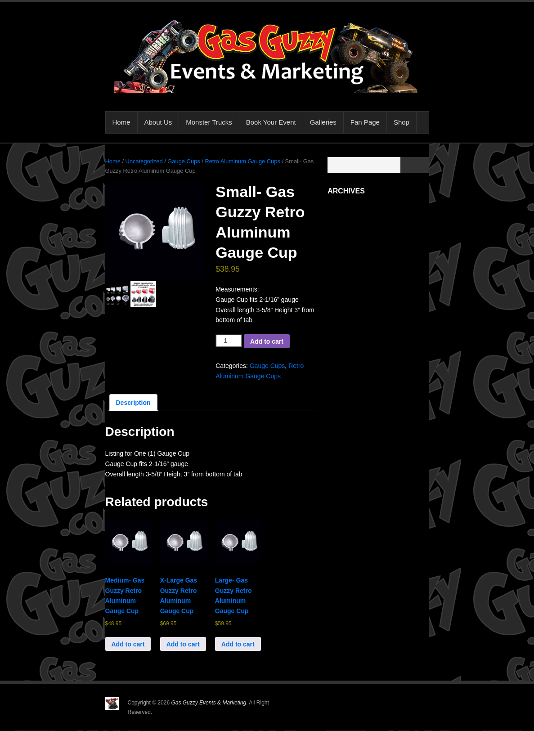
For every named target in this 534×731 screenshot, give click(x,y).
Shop (401, 122)
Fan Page (365, 122)
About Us (158, 122)
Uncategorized (144, 161)
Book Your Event (271, 122)
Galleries (323, 122)
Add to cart (266, 341)
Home (121, 122)
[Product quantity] (228, 340)
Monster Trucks (209, 122)
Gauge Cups (183, 161)
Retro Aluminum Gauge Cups (242, 161)
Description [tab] (133, 402)
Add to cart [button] (128, 644)
